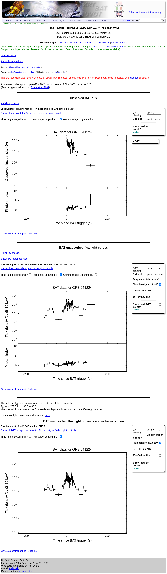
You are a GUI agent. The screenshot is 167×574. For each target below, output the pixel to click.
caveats (134, 78)
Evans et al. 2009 (40, 87)
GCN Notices (103, 42)
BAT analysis (87, 42)
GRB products (16, 24)
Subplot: (138, 119)
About (18, 20)
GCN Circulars (119, 42)
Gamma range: (71, 119)
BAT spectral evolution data (22, 72)
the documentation (108, 47)
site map (126, 20)
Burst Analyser (30, 24)
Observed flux (14, 67)
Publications (91, 20)
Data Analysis (58, 20)
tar (56, 72)
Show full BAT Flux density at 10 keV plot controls (27, 268)
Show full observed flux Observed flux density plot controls (31, 113)
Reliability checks (10, 103)
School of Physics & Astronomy (144, 12)
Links (104, 20)
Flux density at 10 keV (145, 284)
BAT (23, 67)
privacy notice (26, 571)
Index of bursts (8, 55)
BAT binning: (137, 114)
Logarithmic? (21, 119)
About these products (12, 61)
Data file (32, 234)
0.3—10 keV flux (142, 291)
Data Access (41, 20)
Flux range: (38, 119)
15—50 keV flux (141, 297)
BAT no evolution (34, 67)
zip (65, 72)
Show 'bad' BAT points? (142, 128)
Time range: (7, 119)
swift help (14, 568)
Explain (136, 132)
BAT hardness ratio (14, 259)
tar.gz (60, 72)
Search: (135, 21)
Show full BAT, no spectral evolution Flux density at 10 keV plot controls (38, 430)
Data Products (75, 20)
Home (9, 20)
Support (28, 20)
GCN (47, 415)
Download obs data (68, 42)
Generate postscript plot (13, 234)
